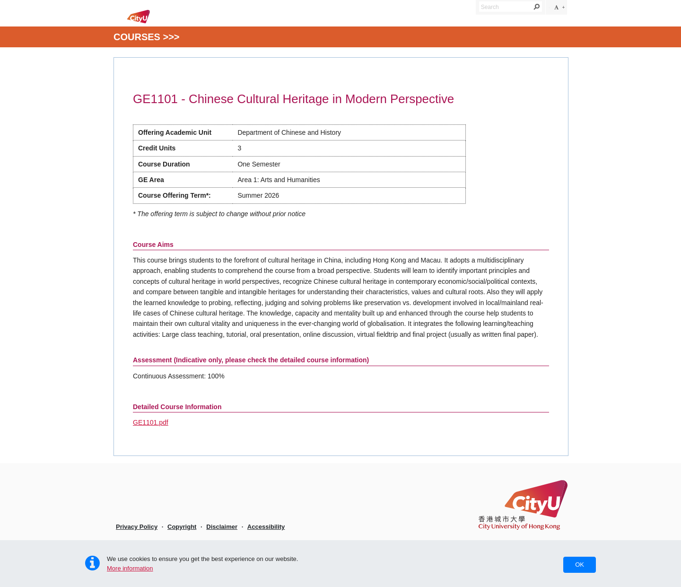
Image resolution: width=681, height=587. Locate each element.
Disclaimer (221, 526)
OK (579, 564)
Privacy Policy (136, 526)
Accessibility (266, 526)
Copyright (181, 526)
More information (130, 568)
